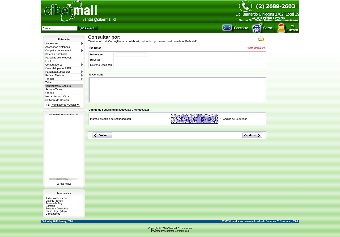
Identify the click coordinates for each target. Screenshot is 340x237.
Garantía (50, 206)
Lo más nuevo (64, 184)
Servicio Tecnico (54, 89)
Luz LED (50, 61)
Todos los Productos (56, 198)
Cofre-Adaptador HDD (58, 68)
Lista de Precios (54, 201)
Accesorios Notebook (57, 47)
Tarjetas (50, 78)
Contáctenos (53, 213)
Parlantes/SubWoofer (57, 71)
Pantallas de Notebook (58, 57)
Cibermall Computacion (179, 228)
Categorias (64, 38)
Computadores (53, 64)
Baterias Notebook (56, 54)
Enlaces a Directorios (57, 208)
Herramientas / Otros (57, 96)
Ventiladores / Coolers (58, 85)
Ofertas (49, 92)
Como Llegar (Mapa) (57, 211)
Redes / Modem (54, 75)
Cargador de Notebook (58, 50)
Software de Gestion (57, 100)
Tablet (48, 82)
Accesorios (51, 43)
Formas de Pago (54, 203)
